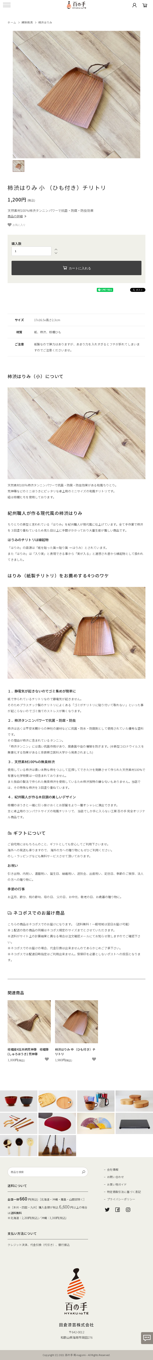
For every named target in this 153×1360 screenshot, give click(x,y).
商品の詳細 (17, 216)
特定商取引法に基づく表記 (124, 1192)
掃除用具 (27, 22)
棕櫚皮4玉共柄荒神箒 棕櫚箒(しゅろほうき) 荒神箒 (28, 1051)
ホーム (12, 22)
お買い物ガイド (117, 1184)
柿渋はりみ (45, 22)
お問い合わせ (115, 1177)
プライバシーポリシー (121, 1199)
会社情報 (112, 1169)
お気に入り (17, 225)
